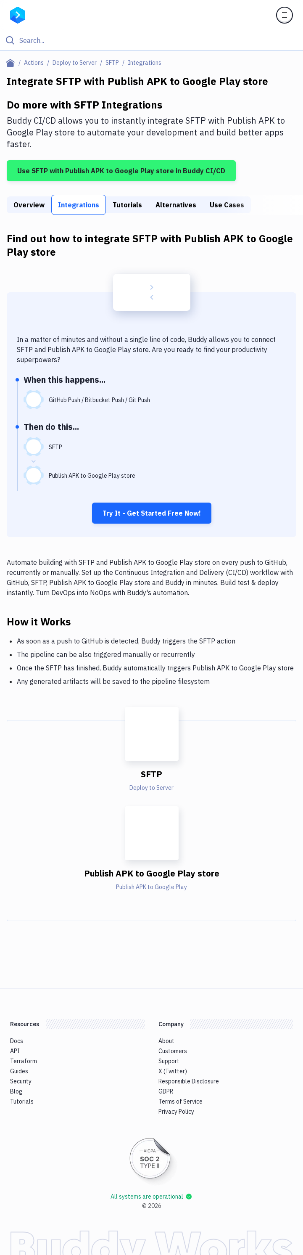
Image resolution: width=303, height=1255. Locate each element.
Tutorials (127, 205)
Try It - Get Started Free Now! (152, 513)
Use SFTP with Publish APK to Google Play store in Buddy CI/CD (121, 171)
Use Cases (227, 205)
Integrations (78, 205)
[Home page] (12, 63)
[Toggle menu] (284, 15)
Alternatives (175, 205)
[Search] (158, 40)
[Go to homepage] (17, 14)
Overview (29, 205)
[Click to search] (151, 40)
